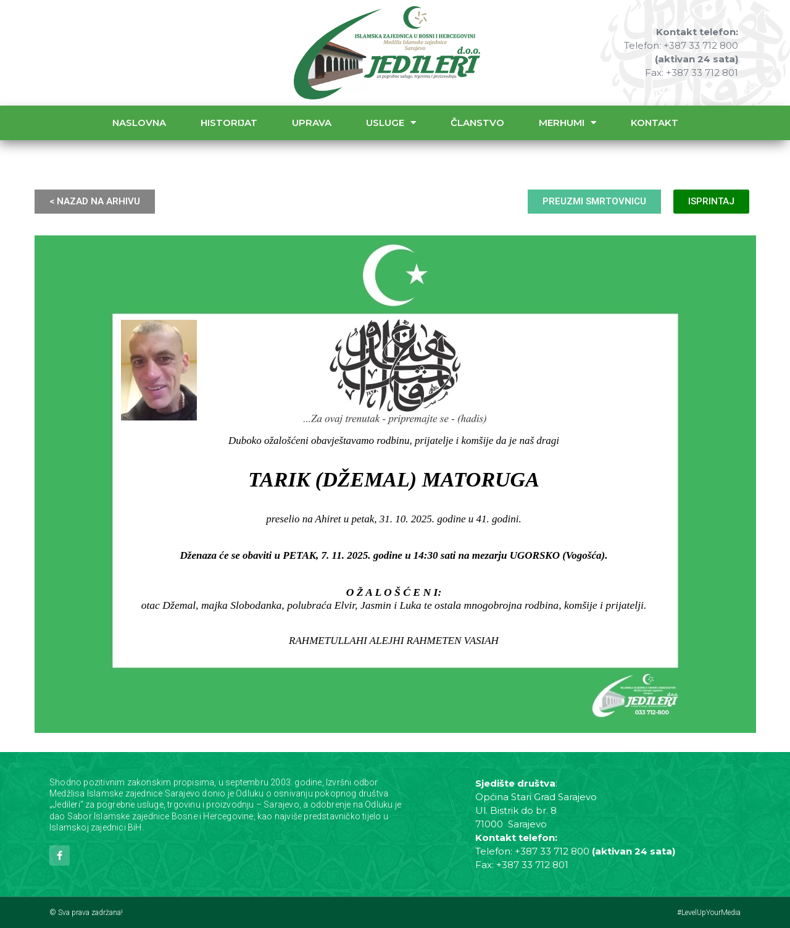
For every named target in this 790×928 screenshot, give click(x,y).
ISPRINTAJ (711, 201)
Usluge (391, 122)
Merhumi (567, 122)
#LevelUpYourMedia (709, 912)
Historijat (229, 122)
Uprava (311, 122)
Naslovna (139, 122)
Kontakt (654, 122)
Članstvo (477, 122)
